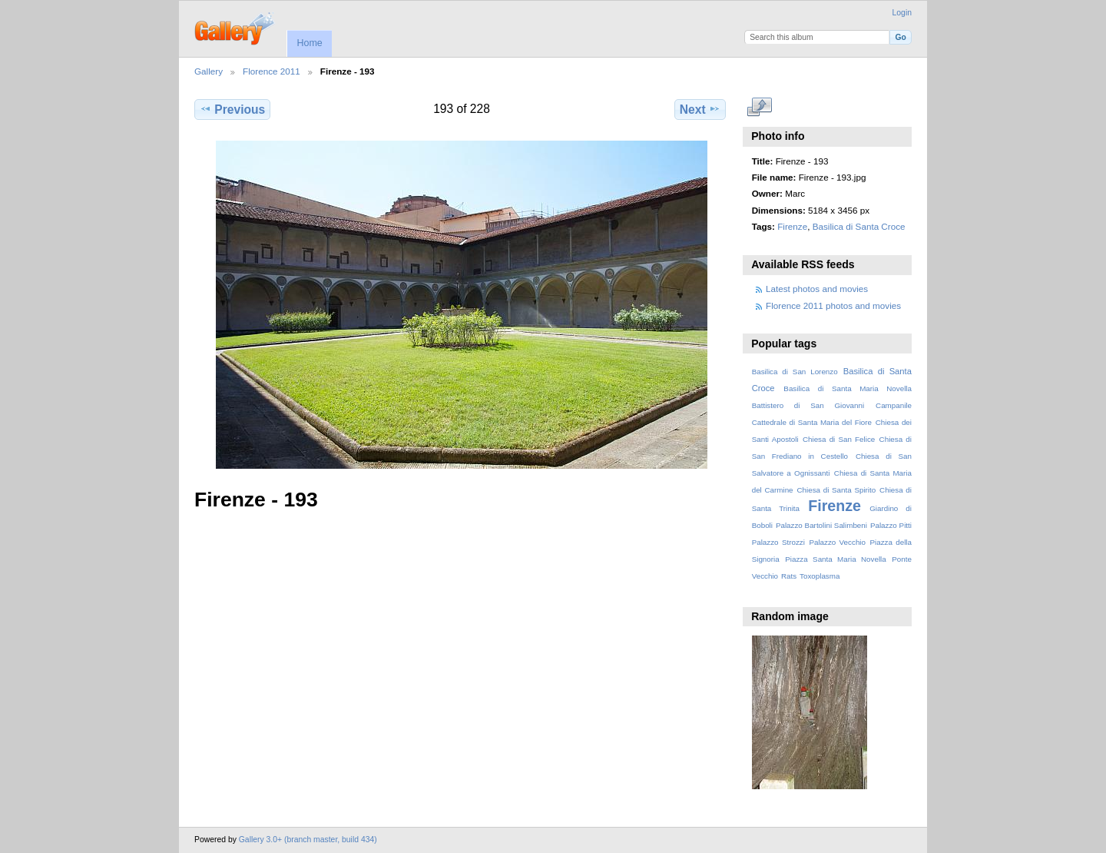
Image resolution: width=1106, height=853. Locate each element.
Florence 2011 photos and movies (833, 305)
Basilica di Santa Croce (859, 226)
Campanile (894, 405)
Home (309, 43)
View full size (760, 107)
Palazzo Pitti (891, 525)
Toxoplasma (819, 576)
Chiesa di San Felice (839, 439)
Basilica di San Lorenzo (795, 371)
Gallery (208, 71)
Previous (232, 109)
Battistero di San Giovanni (808, 405)
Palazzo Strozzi (778, 542)
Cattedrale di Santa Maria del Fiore (812, 422)
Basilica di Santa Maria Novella (847, 388)
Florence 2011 (271, 71)
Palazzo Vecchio (837, 542)
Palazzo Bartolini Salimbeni (821, 525)
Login (902, 12)
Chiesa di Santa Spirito (836, 490)
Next (700, 109)
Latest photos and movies (817, 289)
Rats (788, 576)
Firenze (792, 226)
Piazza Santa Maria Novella (835, 559)
